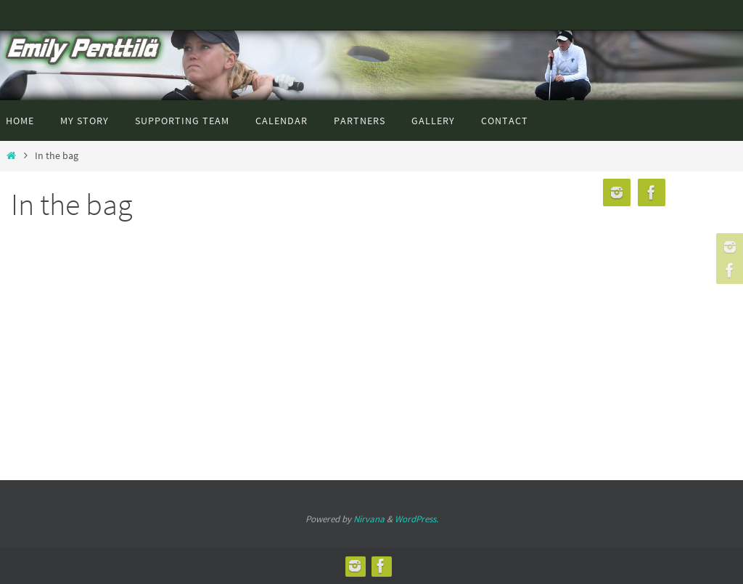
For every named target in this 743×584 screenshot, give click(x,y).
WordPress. (416, 519)
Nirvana (369, 519)
